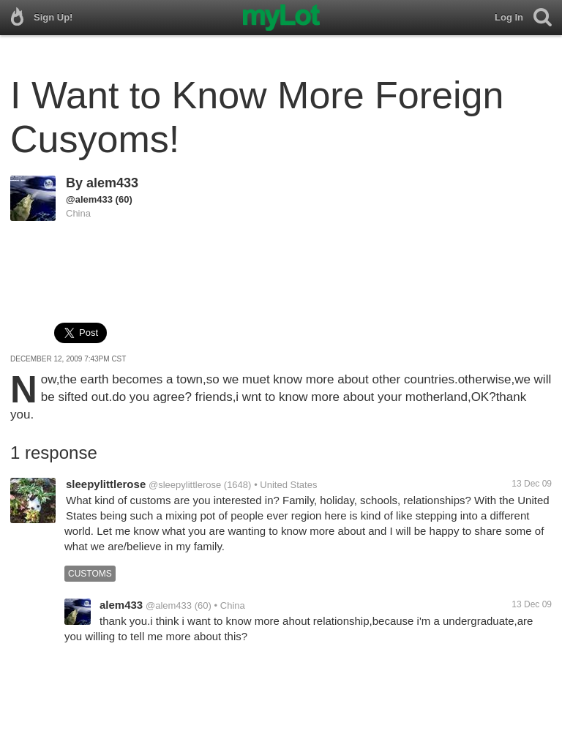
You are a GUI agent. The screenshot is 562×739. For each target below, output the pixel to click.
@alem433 (89, 199)
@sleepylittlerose (185, 484)
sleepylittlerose (106, 484)
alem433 (112, 183)
